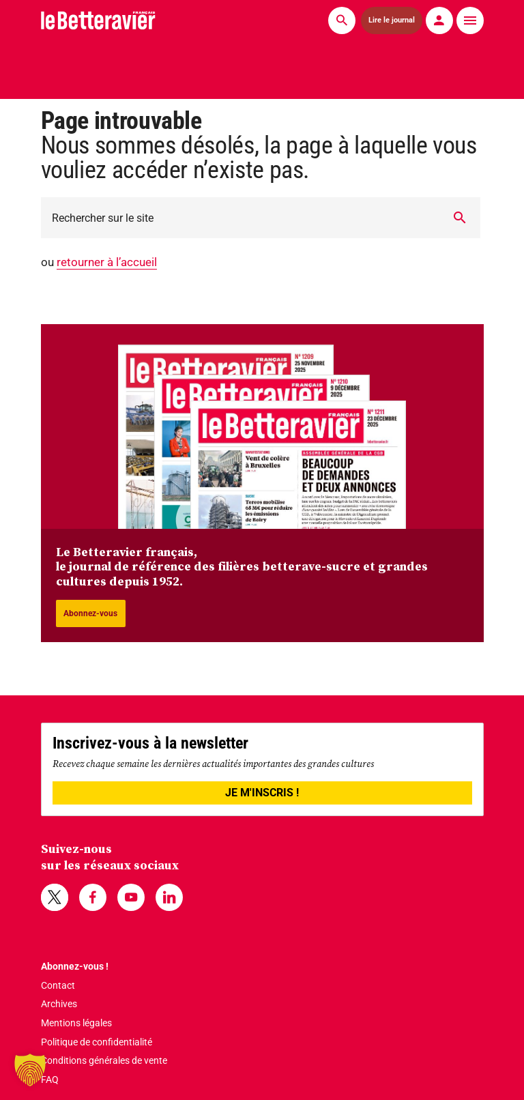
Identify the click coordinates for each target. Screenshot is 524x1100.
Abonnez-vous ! (74, 966)
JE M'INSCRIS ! (262, 792)
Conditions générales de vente (104, 1060)
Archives (59, 1003)
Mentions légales (76, 1022)
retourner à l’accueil (107, 262)
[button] (30, 1070)
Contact (58, 985)
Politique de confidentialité (96, 1042)
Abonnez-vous (90, 613)
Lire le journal (392, 20)
